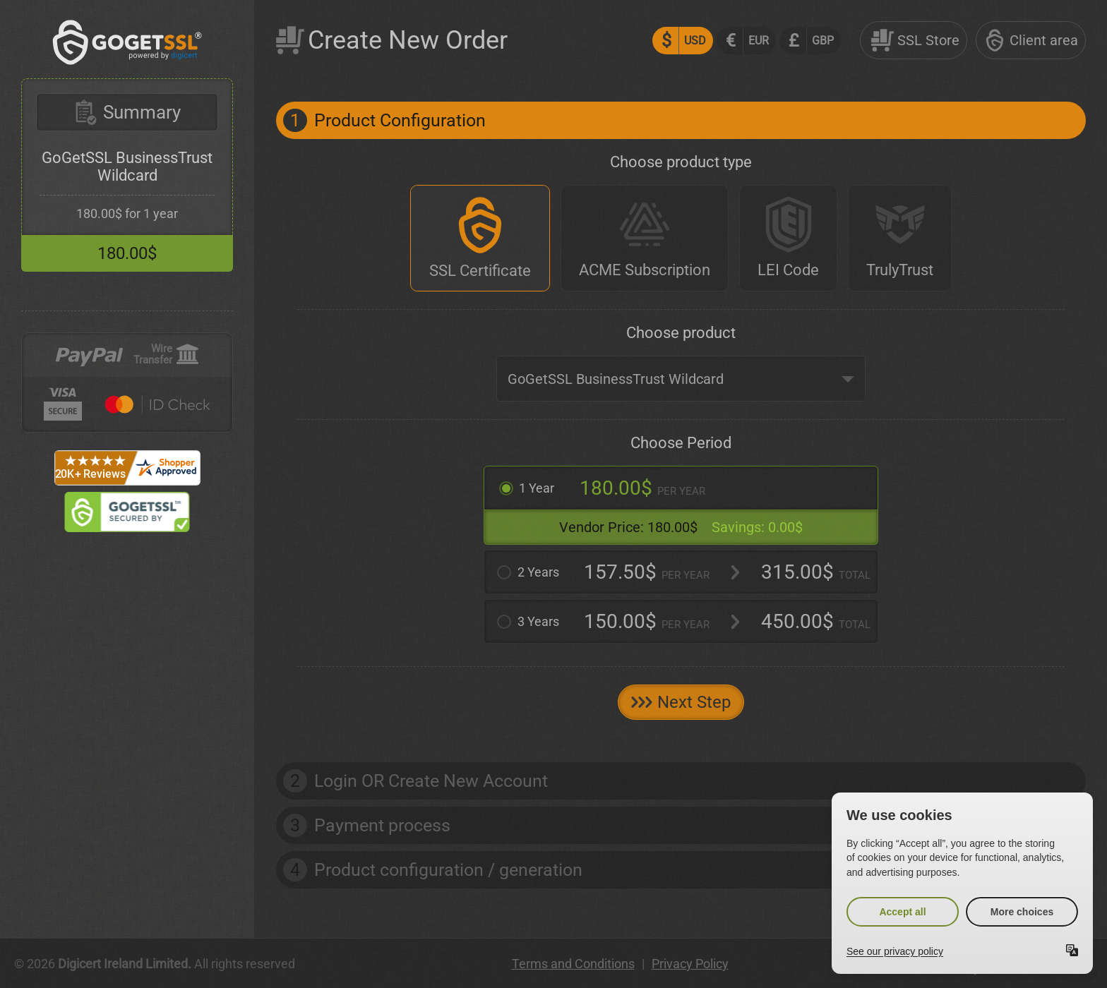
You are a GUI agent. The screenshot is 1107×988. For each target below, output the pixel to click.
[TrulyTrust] (900, 238)
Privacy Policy (690, 963)
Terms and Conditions (573, 963)
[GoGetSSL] (127, 61)
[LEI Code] (788, 238)
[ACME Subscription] (645, 238)
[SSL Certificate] (480, 238)
